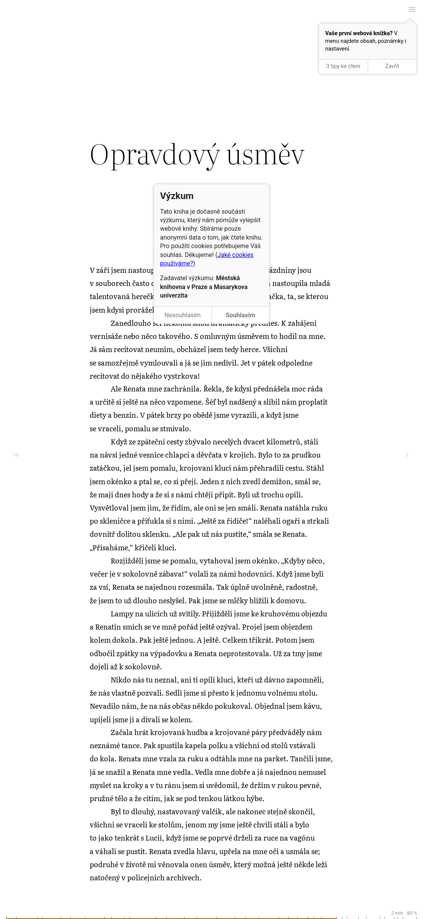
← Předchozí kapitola (211, 24)
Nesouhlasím (182, 315)
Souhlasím (240, 315)
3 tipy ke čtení (343, 66)
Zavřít (392, 66)
